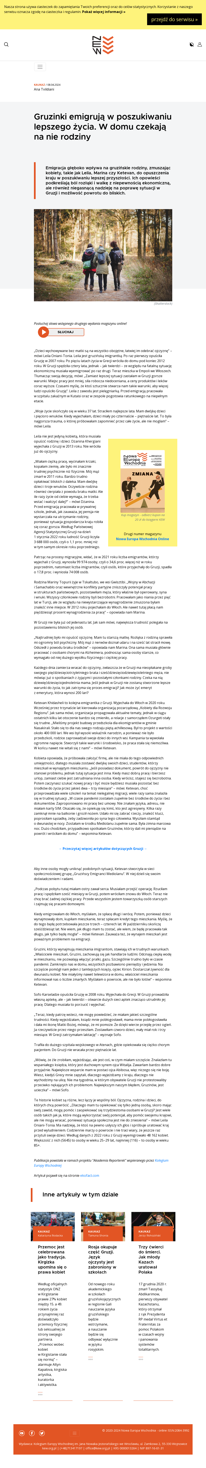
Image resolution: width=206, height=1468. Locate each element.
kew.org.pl (49, 1448)
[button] (6, 44)
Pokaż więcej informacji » (104, 11)
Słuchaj (66, 332)
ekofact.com (89, 1175)
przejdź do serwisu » (174, 19)
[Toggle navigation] (40, 67)
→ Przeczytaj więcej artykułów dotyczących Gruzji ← (103, 848)
